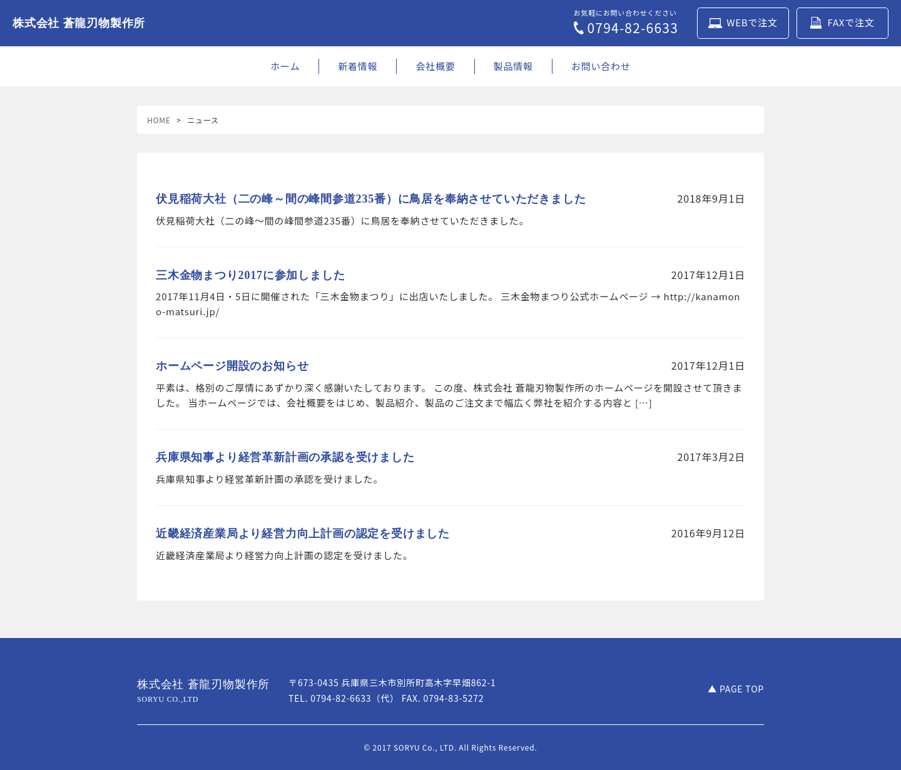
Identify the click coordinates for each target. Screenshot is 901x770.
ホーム (285, 66)
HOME (159, 119)
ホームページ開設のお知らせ (232, 366)
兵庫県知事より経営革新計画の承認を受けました (285, 457)
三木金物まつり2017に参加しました (250, 275)
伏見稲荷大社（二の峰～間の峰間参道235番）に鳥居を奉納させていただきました (371, 199)
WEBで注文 (743, 22)
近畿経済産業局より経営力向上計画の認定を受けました (303, 533)
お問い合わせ (601, 66)
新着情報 (357, 66)
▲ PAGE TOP (736, 688)
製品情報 (513, 66)
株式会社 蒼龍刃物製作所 (79, 23)
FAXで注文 (842, 22)
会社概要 (435, 66)
